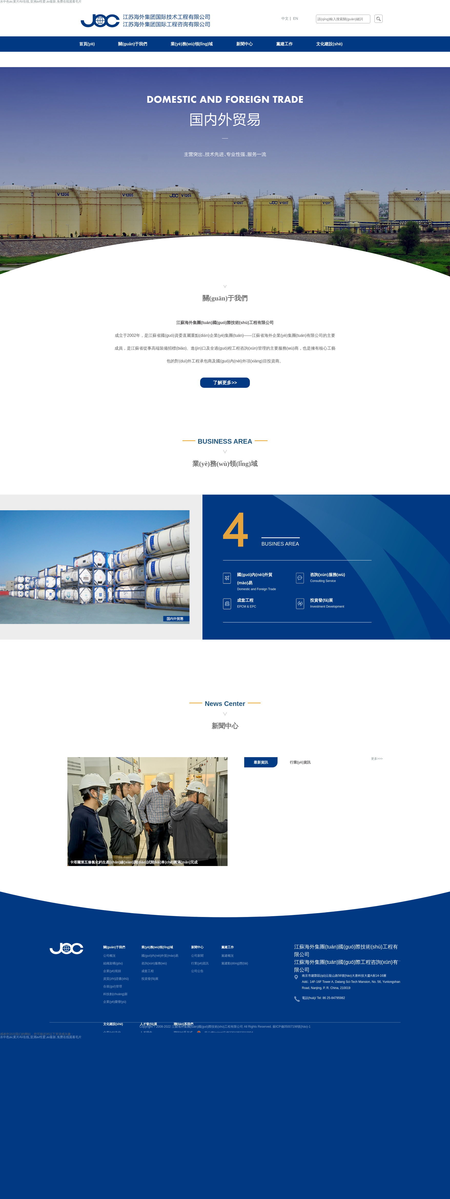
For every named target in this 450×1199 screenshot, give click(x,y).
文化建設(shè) (329, 44)
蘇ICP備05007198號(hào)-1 (292, 1026)
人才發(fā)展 (90, 59)
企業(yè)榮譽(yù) (114, 1002)
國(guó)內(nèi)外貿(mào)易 (159, 955)
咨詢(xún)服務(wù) (154, 963)
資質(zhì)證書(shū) (116, 979)
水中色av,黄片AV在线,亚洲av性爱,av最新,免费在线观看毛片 (40, 1037)
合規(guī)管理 (112, 986)
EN (295, 18)
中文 (285, 18)
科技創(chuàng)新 (115, 994)
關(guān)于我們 (132, 44)
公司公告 (197, 971)
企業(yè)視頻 (112, 971)
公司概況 (109, 955)
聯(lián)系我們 (139, 59)
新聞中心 (244, 44)
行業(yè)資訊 (200, 963)
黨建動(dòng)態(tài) (234, 963)
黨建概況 (227, 955)
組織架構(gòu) (113, 963)
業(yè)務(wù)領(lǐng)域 (192, 44)
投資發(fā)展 (149, 979)
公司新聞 (197, 955)
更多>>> (377, 758)
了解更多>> (225, 382)
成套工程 (147, 971)
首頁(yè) (87, 44)
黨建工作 (284, 44)
